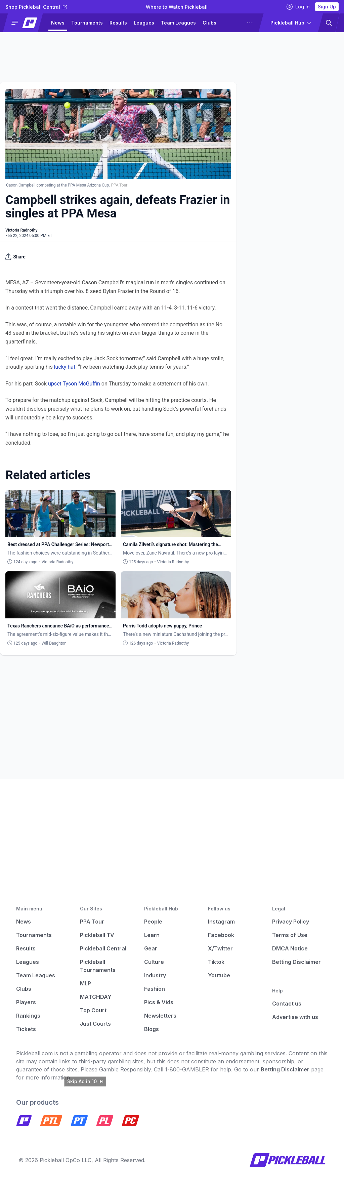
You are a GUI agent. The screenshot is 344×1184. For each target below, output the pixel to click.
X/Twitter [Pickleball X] (220, 948)
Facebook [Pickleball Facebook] (221, 935)
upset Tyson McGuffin (74, 383)
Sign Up (327, 6)
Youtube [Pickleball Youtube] (219, 975)
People (153, 921)
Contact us (286, 1003)
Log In (298, 7)
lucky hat (64, 367)
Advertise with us (295, 1017)
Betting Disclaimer (296, 961)
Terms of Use (289, 935)
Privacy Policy (290, 921)
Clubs (209, 23)
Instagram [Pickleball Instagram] (221, 921)
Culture (154, 961)
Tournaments (87, 23)
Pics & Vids (158, 1002)
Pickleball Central (103, 948)
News (57, 23)
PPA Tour (92, 921)
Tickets (26, 1029)
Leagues (144, 23)
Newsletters (160, 1015)
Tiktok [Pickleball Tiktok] (216, 961)
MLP (85, 983)
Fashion (154, 988)
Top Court (93, 1010)
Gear (150, 948)
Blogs (151, 1029)
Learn (152, 935)
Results (118, 23)
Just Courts (95, 1023)
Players (26, 1002)
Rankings (28, 1015)
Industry (155, 975)
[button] (26, 22)
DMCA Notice (290, 948)
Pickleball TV (97, 935)
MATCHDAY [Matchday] (96, 996)
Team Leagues (178, 23)
